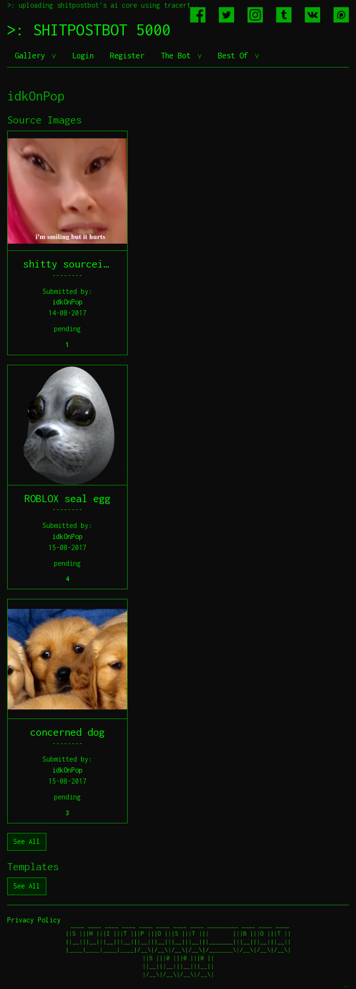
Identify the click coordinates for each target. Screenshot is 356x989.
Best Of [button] (235, 55)
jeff (346, 986)
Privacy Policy (34, 920)
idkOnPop (67, 302)
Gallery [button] (32, 55)
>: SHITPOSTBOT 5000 (89, 30)
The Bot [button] (178, 55)
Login (83, 55)
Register (127, 55)
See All (26, 841)
